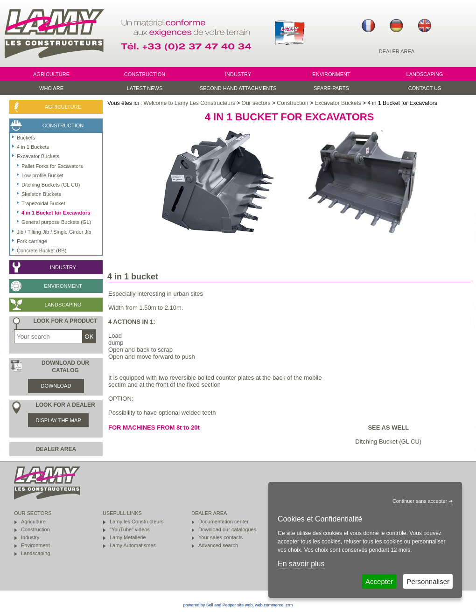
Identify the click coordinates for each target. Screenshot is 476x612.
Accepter (379, 581)
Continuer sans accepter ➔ (422, 501)
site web (244, 605)
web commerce (269, 605)
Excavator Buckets (338, 103)
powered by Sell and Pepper (209, 605)
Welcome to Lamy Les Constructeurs (189, 103)
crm (289, 605)
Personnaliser (427, 581)
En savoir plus (301, 564)
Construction (292, 103)
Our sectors (256, 103)
